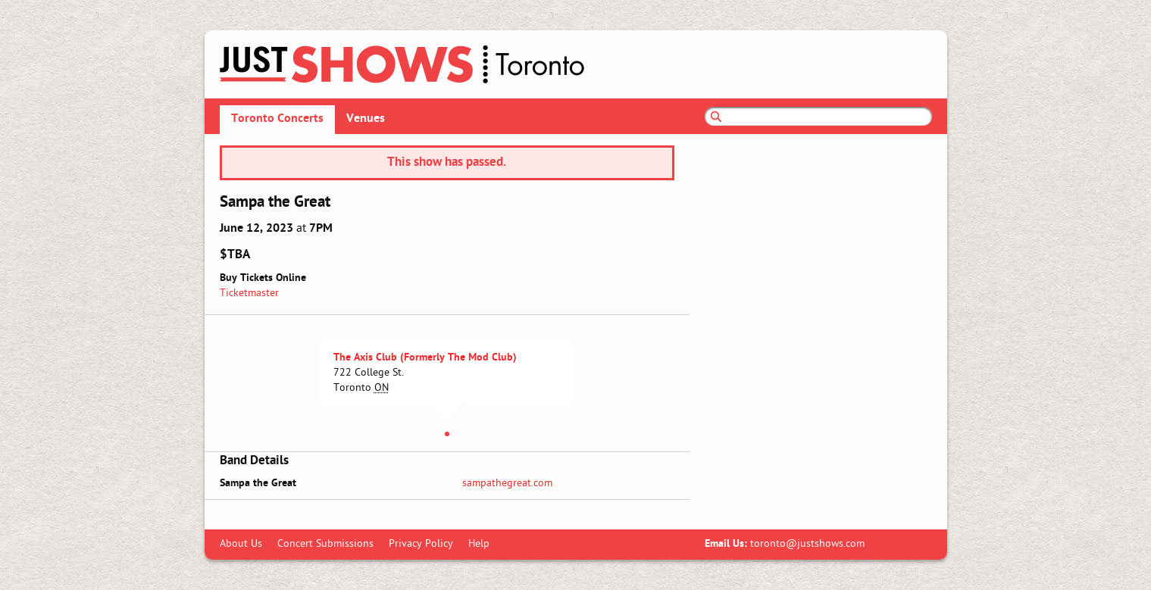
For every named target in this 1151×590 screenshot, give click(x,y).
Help (478, 544)
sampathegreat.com (507, 483)
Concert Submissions (325, 544)
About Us (241, 544)
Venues (365, 118)
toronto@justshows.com (807, 544)
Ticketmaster (249, 293)
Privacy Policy (421, 544)
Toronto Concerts (277, 119)
